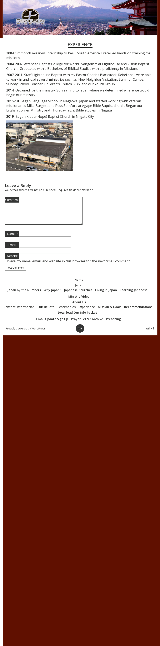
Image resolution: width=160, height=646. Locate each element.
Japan (79, 290)
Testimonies (66, 312)
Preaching (113, 324)
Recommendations (138, 312)
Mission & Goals (109, 312)
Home (79, 285)
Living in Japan (106, 295)
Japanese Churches (78, 295)
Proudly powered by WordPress (26, 333)
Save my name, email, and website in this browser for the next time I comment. (69, 266)
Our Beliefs (46, 312)
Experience (87, 312)
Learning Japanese (134, 295)
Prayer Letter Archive (87, 324)
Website (12, 261)
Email (12, 250)
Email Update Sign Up (52, 324)
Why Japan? (52, 295)
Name (13, 239)
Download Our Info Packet (77, 317)
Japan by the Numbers (24, 295)
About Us (79, 307)
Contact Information (19, 312)
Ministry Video (79, 301)
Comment (12, 200)
